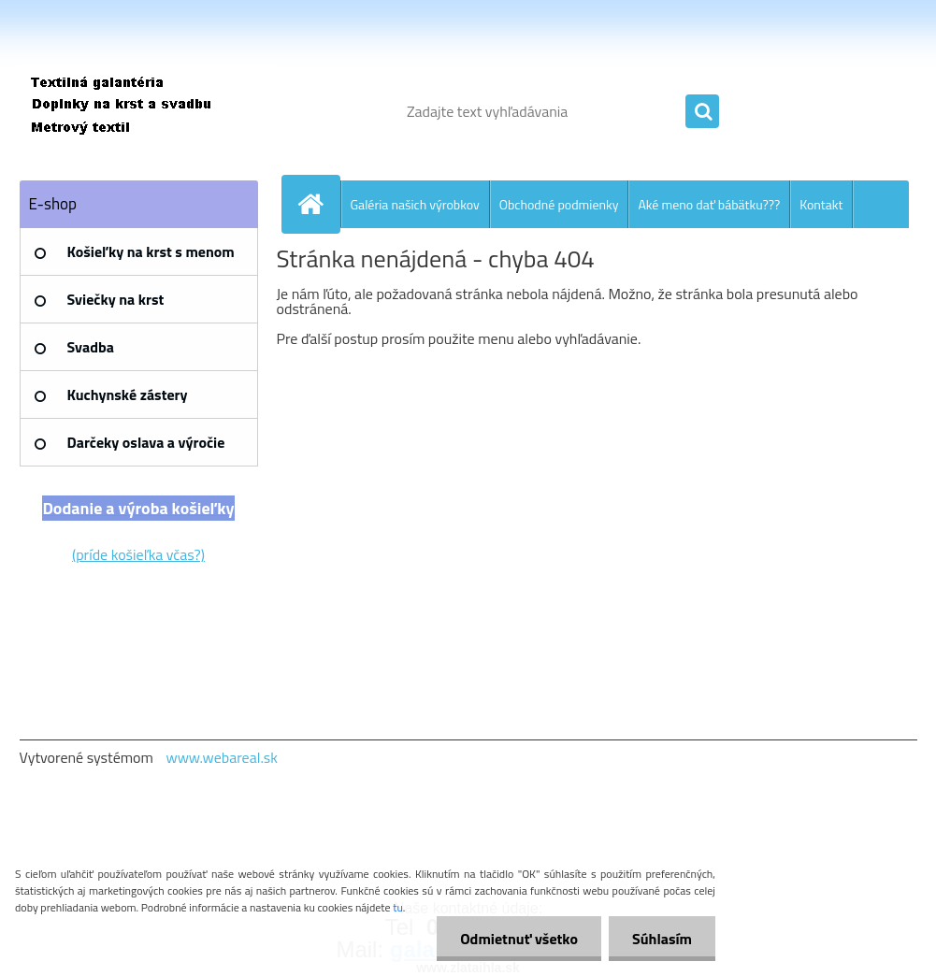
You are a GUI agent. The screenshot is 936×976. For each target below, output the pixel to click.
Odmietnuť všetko (519, 938)
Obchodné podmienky (559, 204)
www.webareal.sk (222, 757)
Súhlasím (662, 938)
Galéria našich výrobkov (415, 204)
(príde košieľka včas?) (138, 554)
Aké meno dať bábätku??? (709, 204)
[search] (702, 112)
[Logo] (148, 111)
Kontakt (820, 204)
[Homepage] (318, 203)
